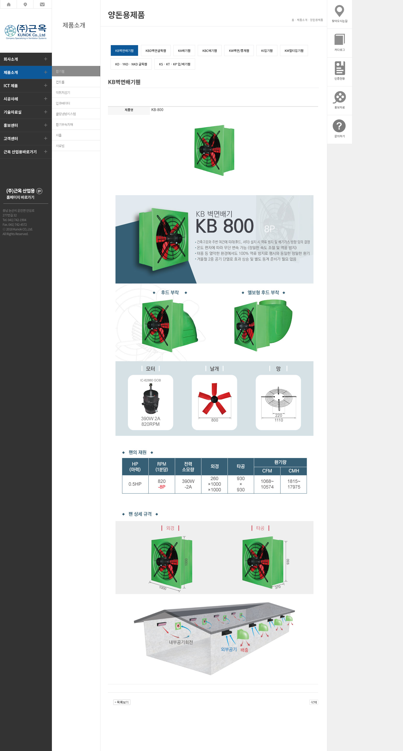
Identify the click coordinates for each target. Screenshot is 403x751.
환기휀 (60, 71)
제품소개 (11, 72)
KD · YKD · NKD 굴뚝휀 (131, 64)
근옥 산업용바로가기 (20, 151)
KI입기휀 (266, 50)
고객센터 (11, 138)
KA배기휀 (184, 50)
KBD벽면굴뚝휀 (156, 50)
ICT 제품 (11, 85)
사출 (59, 135)
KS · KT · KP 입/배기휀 (174, 64)
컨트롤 (60, 81)
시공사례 (11, 98)
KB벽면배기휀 (124, 50)
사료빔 (60, 145)
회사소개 (11, 59)
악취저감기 (63, 92)
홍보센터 (11, 125)
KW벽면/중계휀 (239, 50)
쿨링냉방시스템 (66, 113)
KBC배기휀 (209, 50)
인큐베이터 (63, 103)
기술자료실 (13, 112)
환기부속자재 (64, 124)
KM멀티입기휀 (294, 50)
